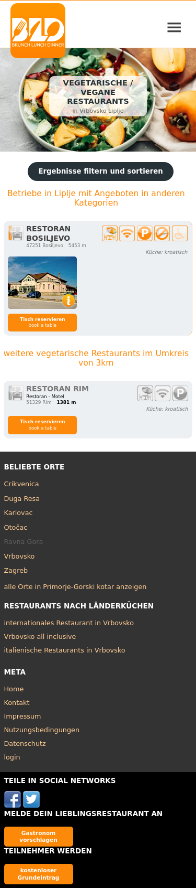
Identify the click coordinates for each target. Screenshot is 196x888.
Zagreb (16, 570)
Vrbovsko (19, 556)
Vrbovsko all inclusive (40, 636)
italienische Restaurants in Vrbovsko (64, 650)
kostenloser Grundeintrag (39, 873)
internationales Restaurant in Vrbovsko (69, 623)
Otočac (16, 527)
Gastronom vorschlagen (38, 836)
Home (14, 689)
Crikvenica (21, 484)
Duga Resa (22, 498)
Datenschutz (25, 743)
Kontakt (17, 703)
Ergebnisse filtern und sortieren (100, 171)
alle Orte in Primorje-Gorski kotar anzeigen (75, 587)
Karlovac (18, 513)
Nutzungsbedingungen (42, 730)
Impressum (22, 716)
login (12, 757)
